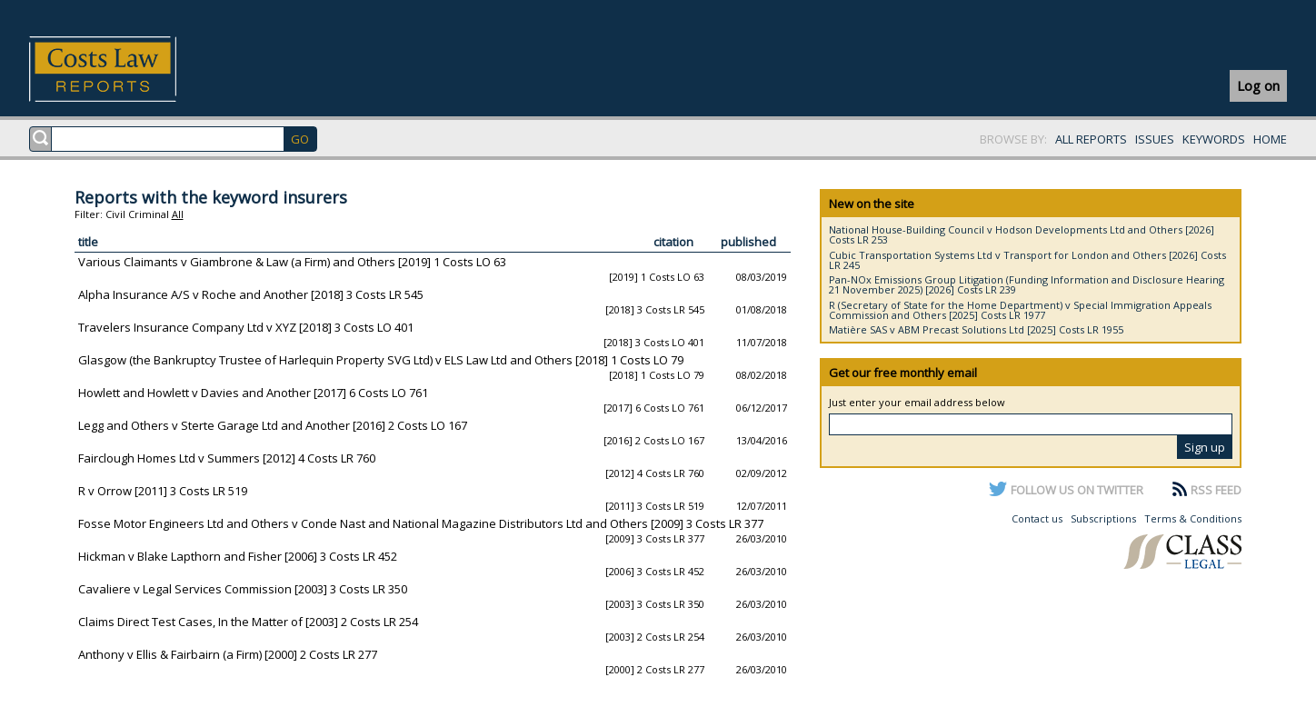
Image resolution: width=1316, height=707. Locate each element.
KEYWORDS (1213, 139)
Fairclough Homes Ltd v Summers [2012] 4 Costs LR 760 (226, 458)
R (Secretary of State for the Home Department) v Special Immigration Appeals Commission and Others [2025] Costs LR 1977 (1020, 310)
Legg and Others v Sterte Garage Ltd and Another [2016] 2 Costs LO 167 (272, 425)
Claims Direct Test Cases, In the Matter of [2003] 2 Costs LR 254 (248, 621)
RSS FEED (1216, 490)
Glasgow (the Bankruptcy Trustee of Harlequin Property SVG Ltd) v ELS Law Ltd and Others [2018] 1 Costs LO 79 (380, 360)
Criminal (148, 214)
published (748, 242)
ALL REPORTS (1091, 139)
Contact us (1037, 518)
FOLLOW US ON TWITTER (1077, 490)
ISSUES (1154, 139)
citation (673, 242)
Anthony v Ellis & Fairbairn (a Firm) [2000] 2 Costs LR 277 (227, 654)
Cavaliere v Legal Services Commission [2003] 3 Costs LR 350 (242, 589)
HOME (1270, 139)
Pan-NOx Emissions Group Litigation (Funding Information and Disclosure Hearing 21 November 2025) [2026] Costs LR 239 (1026, 284)
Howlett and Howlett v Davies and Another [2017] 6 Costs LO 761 (253, 392)
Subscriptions (1103, 518)
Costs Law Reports (124, 69)
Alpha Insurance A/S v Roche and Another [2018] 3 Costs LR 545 (251, 294)
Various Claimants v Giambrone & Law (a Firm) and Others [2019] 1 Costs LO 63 (292, 262)
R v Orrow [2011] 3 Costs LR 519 (162, 491)
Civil (115, 214)
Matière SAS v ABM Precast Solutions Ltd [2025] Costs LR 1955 (976, 329)
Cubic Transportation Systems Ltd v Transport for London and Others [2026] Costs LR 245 (1027, 260)
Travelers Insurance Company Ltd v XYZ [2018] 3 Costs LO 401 (246, 327)
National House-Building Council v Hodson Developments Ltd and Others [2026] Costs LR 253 (1021, 234)
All (178, 214)
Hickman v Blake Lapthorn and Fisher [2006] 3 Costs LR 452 (237, 556)
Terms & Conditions (1192, 518)
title (88, 242)
